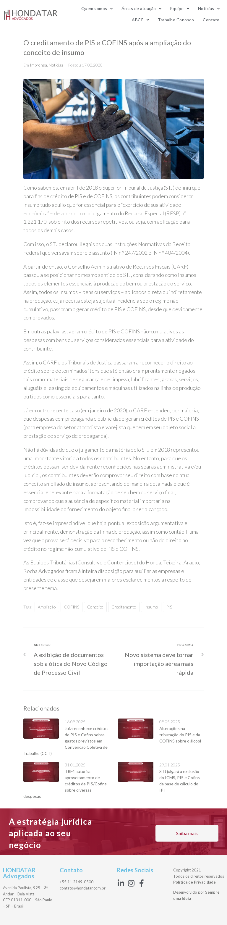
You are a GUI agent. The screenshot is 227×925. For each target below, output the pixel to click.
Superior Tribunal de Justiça (134, 187)
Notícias (56, 64)
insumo (151, 606)
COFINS (114, 196)
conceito (95, 606)
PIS (169, 606)
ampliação (47, 606)
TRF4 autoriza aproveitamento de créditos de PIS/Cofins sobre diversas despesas (65, 784)
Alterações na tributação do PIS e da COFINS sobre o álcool (180, 734)
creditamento (123, 606)
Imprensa (38, 64)
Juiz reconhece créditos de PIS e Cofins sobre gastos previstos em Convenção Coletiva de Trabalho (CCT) (65, 741)
